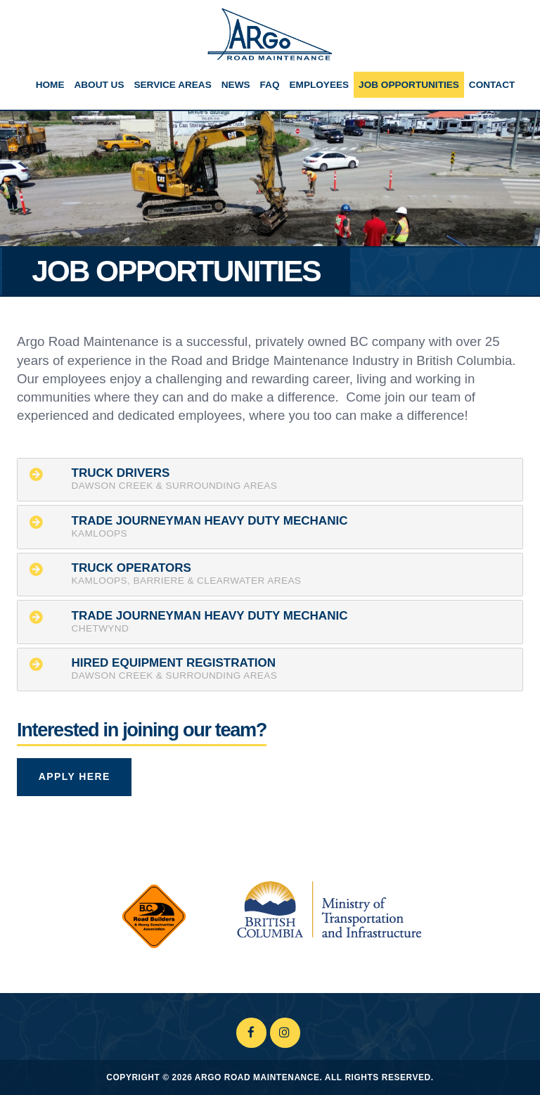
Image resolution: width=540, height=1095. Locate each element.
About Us (99, 84)
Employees (319, 84)
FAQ (270, 84)
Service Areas (172, 84)
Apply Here (74, 776)
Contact (492, 84)
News (235, 84)
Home (50, 84)
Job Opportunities (409, 84)
